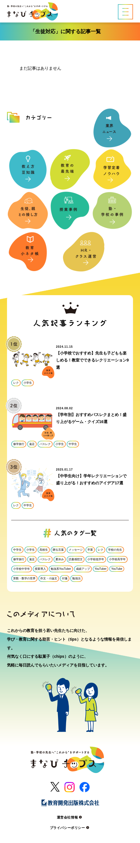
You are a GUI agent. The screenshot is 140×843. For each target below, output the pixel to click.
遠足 (32, 444)
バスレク (45, 444)
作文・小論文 (48, 578)
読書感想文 (76, 559)
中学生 (73, 444)
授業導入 (40, 568)
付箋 (64, 578)
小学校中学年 (21, 568)
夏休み (59, 559)
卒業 (90, 549)
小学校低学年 (95, 559)
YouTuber (101, 568)
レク (16, 382)
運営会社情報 (70, 817)
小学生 (28, 382)
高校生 (43, 549)
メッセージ (76, 549)
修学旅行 (18, 444)
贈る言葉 (58, 549)
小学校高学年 (117, 559)
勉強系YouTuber (61, 568)
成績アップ (83, 568)
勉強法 (76, 578)
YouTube (116, 568)
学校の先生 (115, 549)
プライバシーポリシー (70, 828)
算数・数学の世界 (24, 578)
